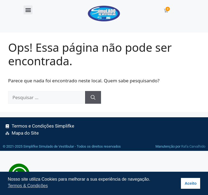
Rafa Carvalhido (193, 146)
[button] (28, 9)
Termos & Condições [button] (28, 185)
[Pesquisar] (93, 97)
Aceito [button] (191, 183)
